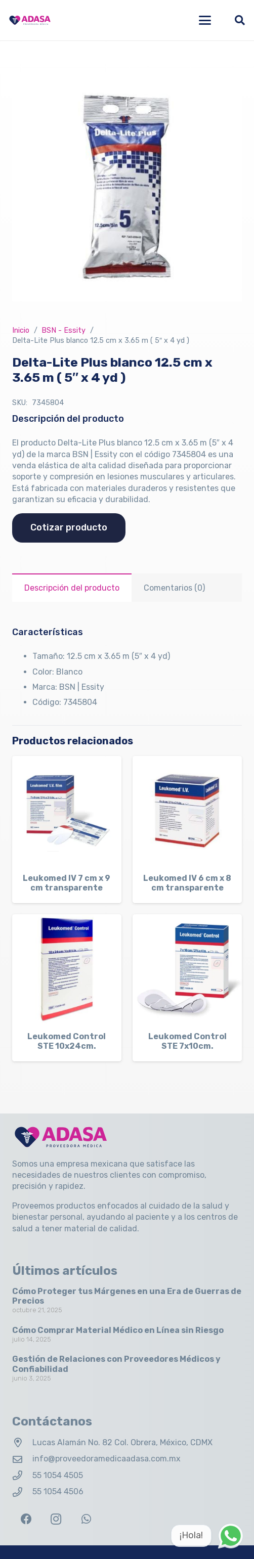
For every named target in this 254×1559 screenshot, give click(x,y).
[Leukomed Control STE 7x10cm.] (187, 968)
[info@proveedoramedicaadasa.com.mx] (22, 1459)
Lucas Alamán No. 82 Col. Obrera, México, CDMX (122, 1442)
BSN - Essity (63, 330)
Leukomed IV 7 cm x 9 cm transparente (66, 883)
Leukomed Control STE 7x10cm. (187, 1041)
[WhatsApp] (86, 1519)
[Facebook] (26, 1519)
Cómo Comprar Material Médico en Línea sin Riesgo (118, 1330)
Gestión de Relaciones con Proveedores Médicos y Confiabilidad (116, 1363)
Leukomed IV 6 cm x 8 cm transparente (187, 883)
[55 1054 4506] (22, 1492)
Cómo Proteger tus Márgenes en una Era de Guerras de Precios (126, 1296)
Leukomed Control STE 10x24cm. (66, 1041)
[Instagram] (56, 1519)
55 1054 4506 (57, 1491)
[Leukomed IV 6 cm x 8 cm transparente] (187, 810)
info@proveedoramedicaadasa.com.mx (106, 1458)
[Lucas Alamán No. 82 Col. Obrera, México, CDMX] (22, 1442)
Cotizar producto (68, 527)
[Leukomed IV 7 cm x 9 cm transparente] (66, 810)
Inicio (20, 330)
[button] (205, 20)
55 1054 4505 (57, 1475)
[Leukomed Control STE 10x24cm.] (66, 968)
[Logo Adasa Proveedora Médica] (30, 20)
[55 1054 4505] (22, 1475)
